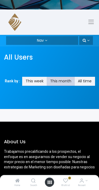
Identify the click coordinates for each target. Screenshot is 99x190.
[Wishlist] (65, 181)
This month (60, 81)
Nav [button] (40, 40)
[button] (86, 40)
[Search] (33, 181)
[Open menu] (50, 182)
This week (35, 81)
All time (85, 81)
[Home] (17, 181)
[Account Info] (81, 181)
